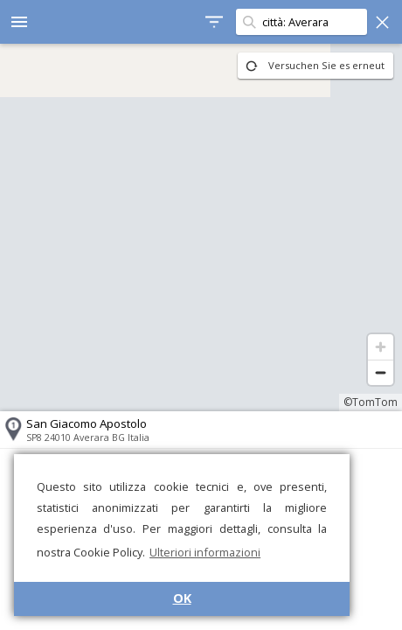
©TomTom (370, 402)
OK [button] (182, 598)
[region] (201, 227)
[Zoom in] (380, 347)
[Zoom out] (380, 372)
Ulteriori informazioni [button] (204, 552)
